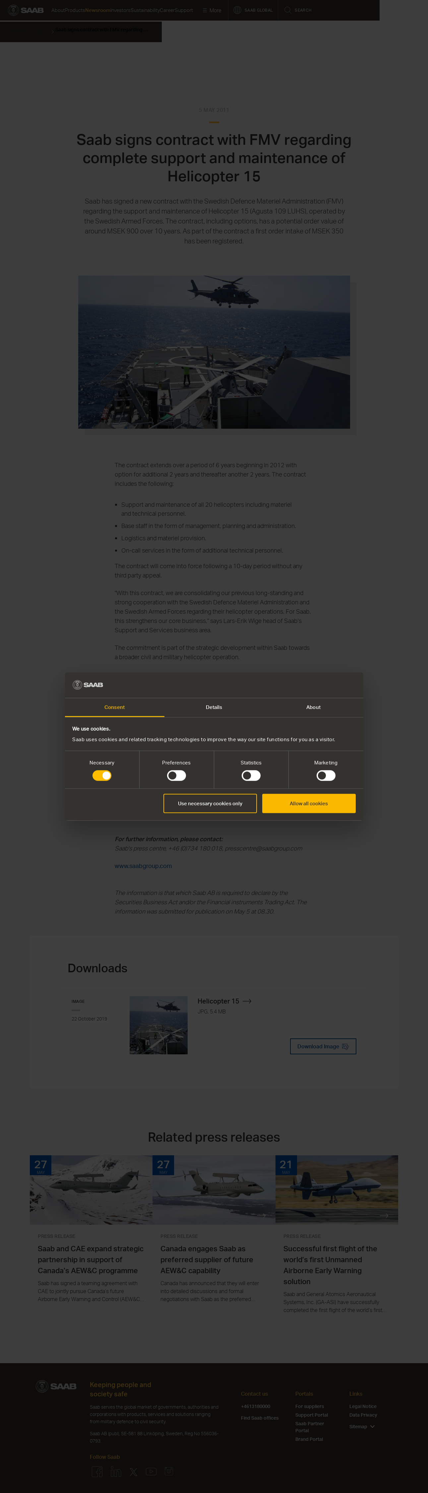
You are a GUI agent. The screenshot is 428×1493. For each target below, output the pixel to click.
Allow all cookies (309, 803)
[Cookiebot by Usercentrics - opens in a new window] (327, 685)
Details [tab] (214, 707)
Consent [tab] (114, 707)
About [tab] (313, 707)
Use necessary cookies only (210, 803)
